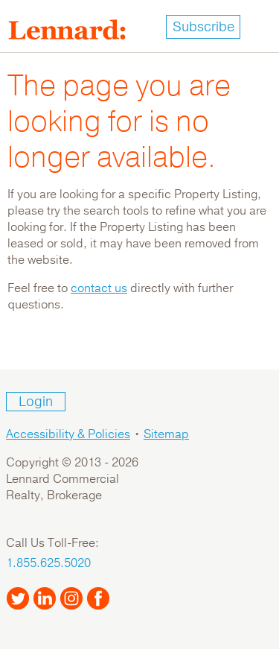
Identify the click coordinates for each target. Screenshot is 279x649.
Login (36, 402)
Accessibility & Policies (68, 434)
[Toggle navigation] (260, 27)
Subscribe (203, 27)
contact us (99, 288)
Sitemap (166, 434)
